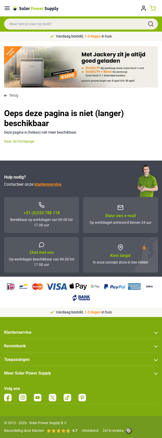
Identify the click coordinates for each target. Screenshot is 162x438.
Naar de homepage (19, 141)
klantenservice (48, 184)
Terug (11, 95)
